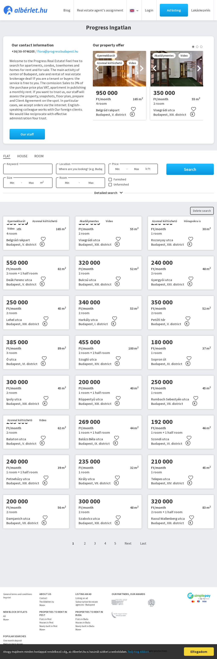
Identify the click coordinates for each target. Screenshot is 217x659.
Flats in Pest (45, 619)
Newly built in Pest (48, 626)
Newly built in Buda (84, 626)
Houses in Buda (82, 622)
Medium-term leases (13, 643)
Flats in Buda (81, 619)
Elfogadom (199, 651)
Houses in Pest (46, 622)
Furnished (120, 179)
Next (128, 543)
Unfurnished (121, 184)
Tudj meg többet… (140, 651)
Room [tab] (39, 156)
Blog (66, 10)
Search (190, 169)
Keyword (12, 164)
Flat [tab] (6, 156)
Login (149, 10)
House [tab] (22, 156)
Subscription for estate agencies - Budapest (86, 603)
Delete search (202, 211)
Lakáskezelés (200, 10)
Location (65, 164)
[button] (193, 47)
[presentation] (97, 68)
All (4, 616)
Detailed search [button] (108, 193)
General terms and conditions (17, 594)
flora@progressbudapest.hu (57, 51)
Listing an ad (81, 598)
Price (115, 164)
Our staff (27, 134)
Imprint (7, 597)
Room (63, 178)
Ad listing (174, 10)
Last (143, 543)
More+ (42, 605)
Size (9, 178)
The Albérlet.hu (46, 601)
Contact (43, 598)
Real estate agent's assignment (100, 10)
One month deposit (12, 640)
